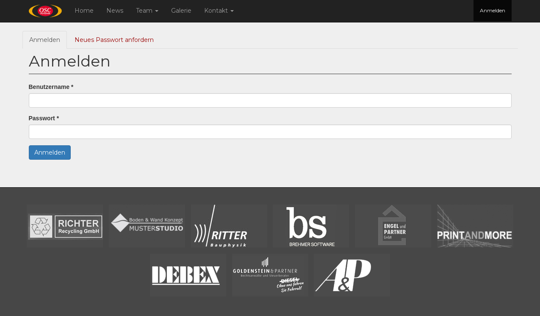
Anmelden (492, 10)
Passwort (44, 118)
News (114, 10)
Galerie (181, 10)
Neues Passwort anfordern (114, 40)
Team (147, 10)
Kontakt (219, 10)
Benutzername (51, 86)
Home (84, 10)
